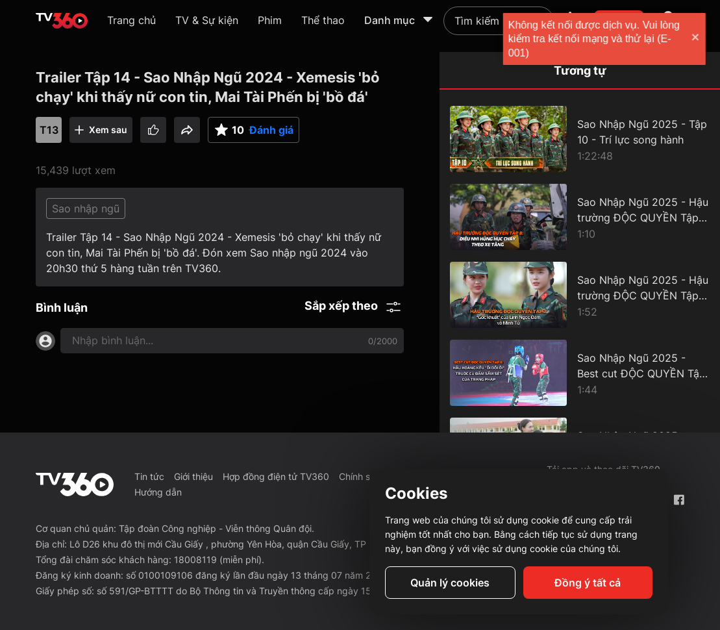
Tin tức (149, 476)
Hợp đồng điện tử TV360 (276, 476)
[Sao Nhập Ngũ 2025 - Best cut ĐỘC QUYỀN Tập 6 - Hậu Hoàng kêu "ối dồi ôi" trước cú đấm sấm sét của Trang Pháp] (580, 373)
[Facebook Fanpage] (678, 499)
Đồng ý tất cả (587, 582)
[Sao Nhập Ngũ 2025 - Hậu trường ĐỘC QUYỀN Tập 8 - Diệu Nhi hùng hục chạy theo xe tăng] (580, 217)
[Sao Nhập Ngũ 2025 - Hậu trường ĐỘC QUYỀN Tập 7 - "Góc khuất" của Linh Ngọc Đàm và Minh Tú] (580, 295)
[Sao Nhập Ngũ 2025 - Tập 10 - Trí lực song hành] (580, 139)
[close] (697, 38)
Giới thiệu (193, 476)
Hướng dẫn (158, 492)
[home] (62, 21)
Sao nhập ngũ (85, 208)
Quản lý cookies (450, 582)
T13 (49, 129)
